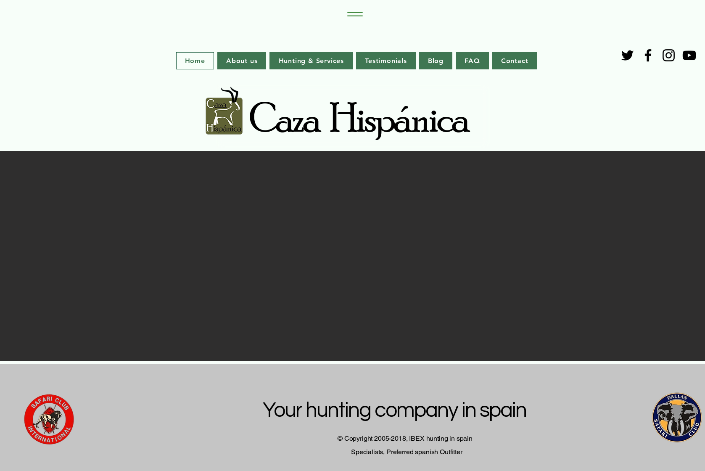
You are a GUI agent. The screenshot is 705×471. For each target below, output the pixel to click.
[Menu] (352, 14)
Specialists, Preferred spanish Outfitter (406, 452)
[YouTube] (689, 55)
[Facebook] (648, 55)
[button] (352, 256)
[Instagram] (668, 55)
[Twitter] (627, 55)
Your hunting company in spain (396, 410)
